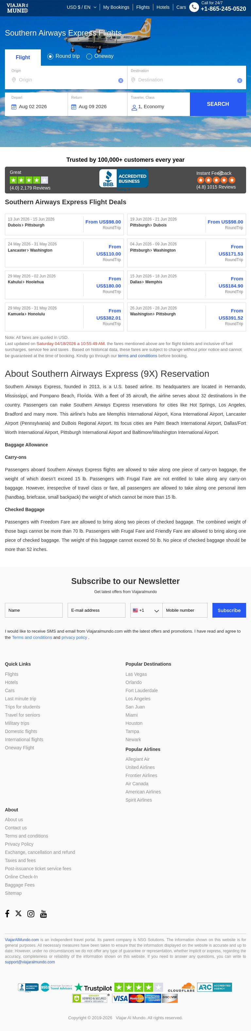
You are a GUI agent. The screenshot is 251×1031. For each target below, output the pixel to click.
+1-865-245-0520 (217, 8)
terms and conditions (137, 355)
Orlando (134, 682)
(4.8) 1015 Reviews (216, 180)
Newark (133, 739)
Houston (134, 723)
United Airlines (140, 767)
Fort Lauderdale (142, 690)
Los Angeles (138, 698)
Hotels (163, 7)
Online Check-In (21, 876)
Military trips (17, 723)
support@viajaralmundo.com (30, 962)
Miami (132, 715)
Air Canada (137, 783)
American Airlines (143, 791)
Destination (140, 71)
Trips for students (22, 706)
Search (218, 104)
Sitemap (13, 893)
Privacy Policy (19, 844)
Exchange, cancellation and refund (40, 852)
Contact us (16, 827)
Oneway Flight (19, 747)
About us (14, 819)
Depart (16, 97)
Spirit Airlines (139, 800)
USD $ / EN (79, 7)
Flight (23, 57)
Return (76, 97)
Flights (143, 7)
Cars (181, 7)
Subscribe (229, 610)
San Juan (135, 706)
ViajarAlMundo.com (22, 940)
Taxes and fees (20, 860)
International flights (24, 739)
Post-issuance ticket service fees (38, 868)
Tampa (132, 731)
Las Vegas (136, 674)
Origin (16, 71)
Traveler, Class (143, 97)
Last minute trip (20, 698)
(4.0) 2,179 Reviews (30, 180)
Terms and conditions (32, 637)
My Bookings (116, 7)
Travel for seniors (22, 715)
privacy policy (74, 637)
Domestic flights (21, 731)
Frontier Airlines (141, 775)
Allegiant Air (138, 759)
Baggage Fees (20, 885)
